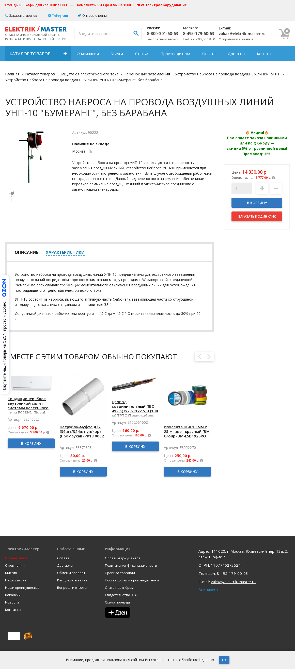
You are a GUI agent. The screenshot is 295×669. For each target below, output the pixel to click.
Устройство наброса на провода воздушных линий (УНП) (228, 73)
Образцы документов (123, 558)
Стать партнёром (119, 587)
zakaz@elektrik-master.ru (242, 33)
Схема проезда (117, 602)
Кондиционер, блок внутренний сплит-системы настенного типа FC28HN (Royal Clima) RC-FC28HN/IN (28, 407)
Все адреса (208, 589)
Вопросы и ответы (72, 587)
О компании (15, 565)
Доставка (236, 53)
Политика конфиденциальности (131, 565)
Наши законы (16, 580)
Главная (12, 73)
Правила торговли (120, 573)
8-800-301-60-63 (162, 33)
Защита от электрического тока (89, 73)
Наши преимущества (22, 587)
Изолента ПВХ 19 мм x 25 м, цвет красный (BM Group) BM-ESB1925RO (187, 431)
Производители (175, 53)
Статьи (141, 53)
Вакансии (13, 595)
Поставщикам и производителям (132, 580)
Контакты (265, 53)
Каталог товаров (30, 54)
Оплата (208, 53)
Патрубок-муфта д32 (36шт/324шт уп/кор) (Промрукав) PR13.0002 (82, 431)
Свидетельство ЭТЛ (121, 595)
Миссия (11, 573)
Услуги (117, 53)
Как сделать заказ (72, 580)
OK (224, 660)
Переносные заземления (146, 73)
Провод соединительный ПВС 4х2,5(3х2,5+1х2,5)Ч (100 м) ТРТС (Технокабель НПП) (135, 410)
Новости (12, 602)
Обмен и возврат (71, 573)
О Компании (88, 53)
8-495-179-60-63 (198, 33)
